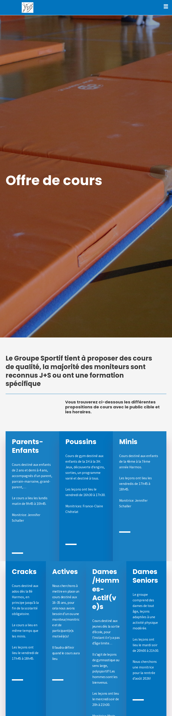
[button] (166, 6)
